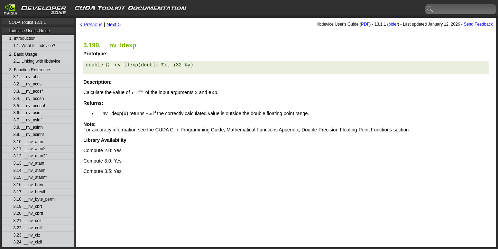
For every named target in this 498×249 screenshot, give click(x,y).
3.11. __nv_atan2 (29, 149)
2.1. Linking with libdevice (37, 61)
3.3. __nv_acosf (28, 91)
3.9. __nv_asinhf (28, 134)
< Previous (91, 24)
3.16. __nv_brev (28, 185)
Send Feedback (478, 24)
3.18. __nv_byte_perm (34, 199)
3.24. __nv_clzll (27, 242)
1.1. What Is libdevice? (34, 46)
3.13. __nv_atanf (28, 163)
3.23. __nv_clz (26, 235)
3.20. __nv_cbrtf (28, 213)
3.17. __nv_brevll (29, 192)
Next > (114, 24)
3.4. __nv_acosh (28, 98)
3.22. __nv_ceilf (28, 228)
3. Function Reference (29, 70)
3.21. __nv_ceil (27, 221)
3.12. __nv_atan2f (30, 156)
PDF (365, 24)
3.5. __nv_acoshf (29, 106)
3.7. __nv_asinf (27, 120)
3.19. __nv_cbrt (27, 206)
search (430, 9)
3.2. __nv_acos (27, 84)
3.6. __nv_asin (26, 113)
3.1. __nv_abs (26, 77)
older (393, 24)
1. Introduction (22, 38)
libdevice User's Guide (29, 30)
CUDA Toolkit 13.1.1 (27, 22)
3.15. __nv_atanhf (30, 177)
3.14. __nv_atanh (29, 170)
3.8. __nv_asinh (28, 127)
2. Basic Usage (23, 54)
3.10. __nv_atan (28, 142)
